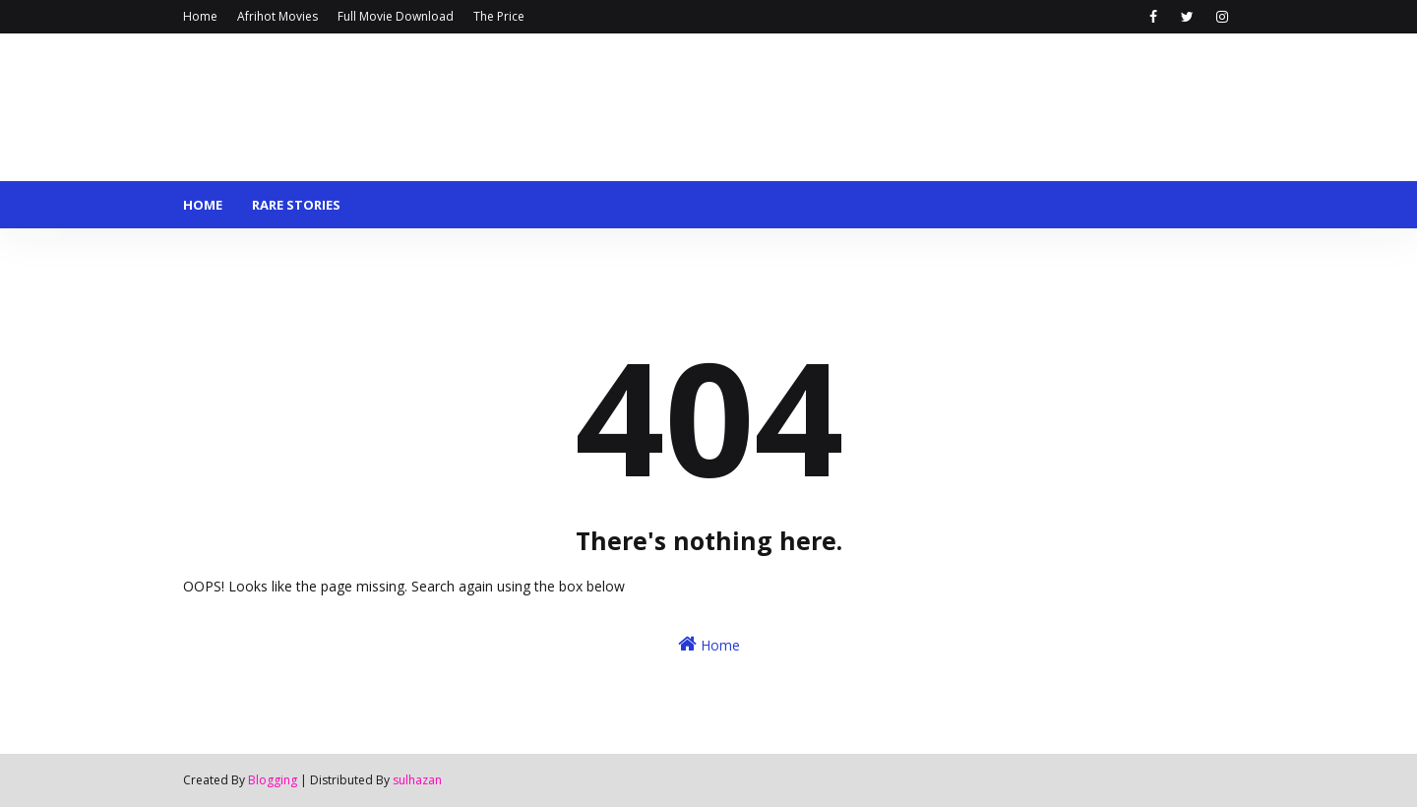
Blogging (272, 780)
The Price (498, 16)
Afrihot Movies (277, 16)
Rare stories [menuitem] (296, 205)
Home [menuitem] (202, 205)
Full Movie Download (396, 16)
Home (200, 16)
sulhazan (417, 780)
